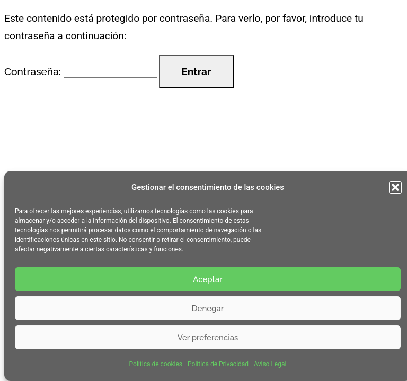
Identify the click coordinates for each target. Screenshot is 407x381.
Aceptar (207, 279)
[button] (395, 187)
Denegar (208, 308)
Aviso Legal (270, 364)
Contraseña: (80, 71)
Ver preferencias (208, 337)
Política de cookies (156, 364)
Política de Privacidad (218, 364)
